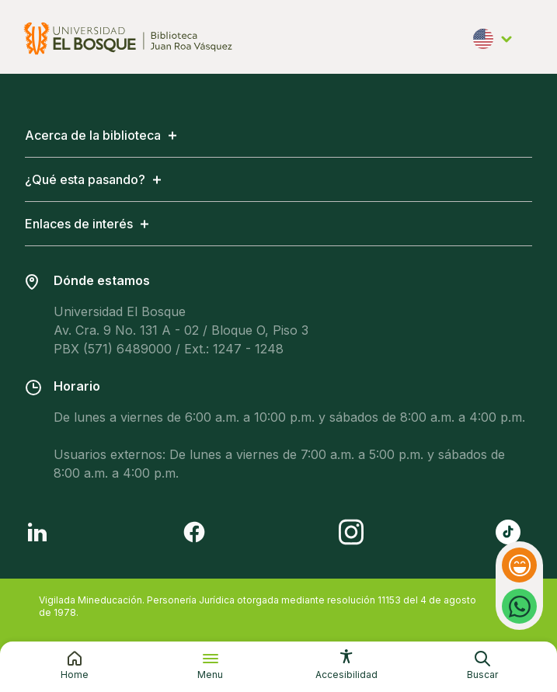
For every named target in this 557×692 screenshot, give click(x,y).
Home (75, 674)
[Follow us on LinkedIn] (37, 532)
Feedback (521, 565)
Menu (210, 674)
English (493, 40)
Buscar (482, 674)
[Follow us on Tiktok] (508, 532)
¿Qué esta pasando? (85, 179)
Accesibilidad (346, 674)
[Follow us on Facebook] (194, 532)
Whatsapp (519, 596)
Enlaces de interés (79, 223)
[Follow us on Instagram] (351, 532)
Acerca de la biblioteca (93, 135)
